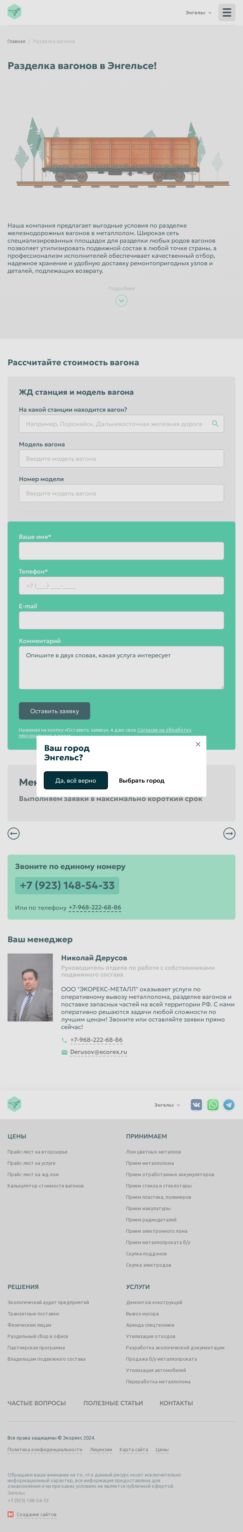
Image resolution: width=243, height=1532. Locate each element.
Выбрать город (142, 780)
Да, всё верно (75, 780)
